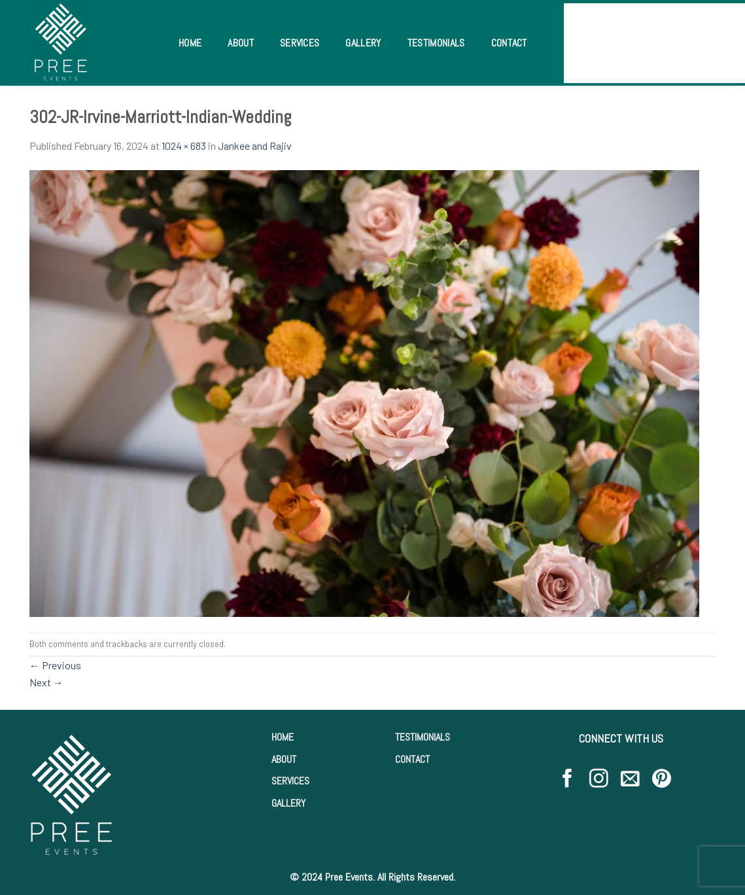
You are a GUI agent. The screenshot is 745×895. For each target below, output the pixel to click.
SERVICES (290, 781)
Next (46, 682)
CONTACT (412, 759)
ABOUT (283, 759)
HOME (282, 737)
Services (300, 43)
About (241, 43)
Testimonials (436, 43)
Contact (509, 43)
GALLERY (288, 803)
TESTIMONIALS (422, 737)
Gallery (363, 43)
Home (190, 43)
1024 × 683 (184, 145)
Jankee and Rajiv (255, 145)
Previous (55, 665)
